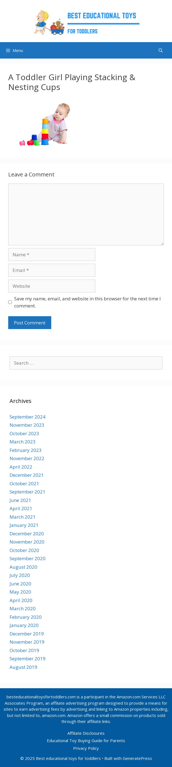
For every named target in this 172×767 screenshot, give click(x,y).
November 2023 (27, 425)
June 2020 (20, 583)
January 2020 (24, 625)
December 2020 (27, 533)
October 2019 (24, 650)
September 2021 (27, 492)
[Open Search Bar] (160, 50)
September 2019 (27, 658)
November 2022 (27, 458)
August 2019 (23, 667)
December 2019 (27, 634)
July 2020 (20, 575)
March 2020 (23, 608)
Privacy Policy (86, 748)
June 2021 (20, 500)
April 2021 (21, 508)
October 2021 (24, 483)
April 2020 (21, 600)
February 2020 (26, 617)
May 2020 (20, 592)
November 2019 (27, 642)
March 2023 (23, 441)
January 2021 (24, 525)
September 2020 (27, 558)
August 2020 (23, 567)
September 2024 (27, 417)
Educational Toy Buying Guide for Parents (86, 740)
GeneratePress (137, 758)
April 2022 (21, 467)
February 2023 (26, 450)
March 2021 (23, 517)
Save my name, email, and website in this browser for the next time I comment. (87, 302)
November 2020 (27, 542)
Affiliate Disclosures (86, 733)
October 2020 (24, 550)
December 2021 (27, 475)
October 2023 (24, 433)
